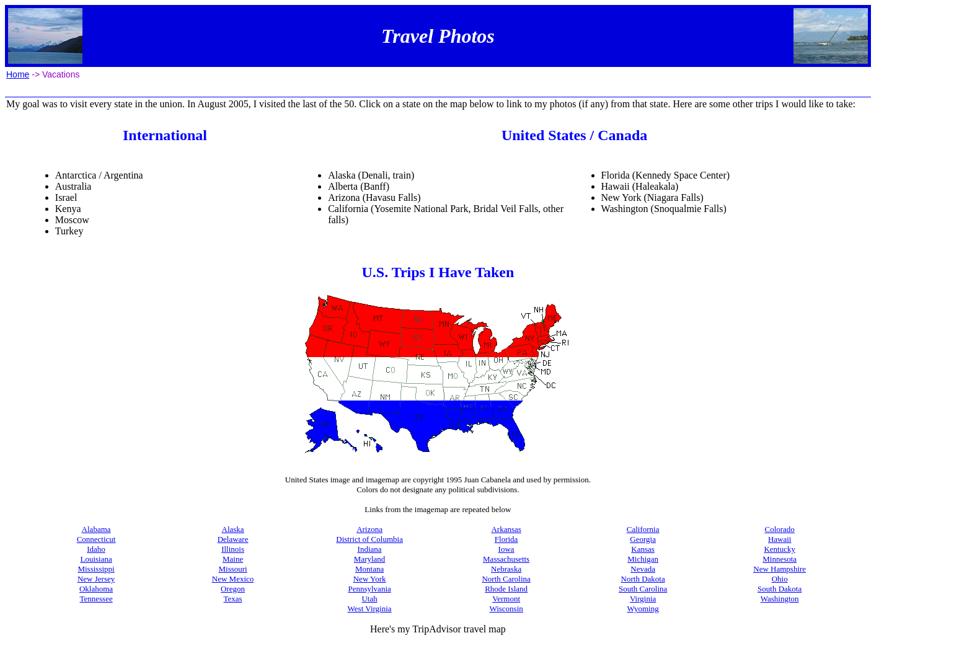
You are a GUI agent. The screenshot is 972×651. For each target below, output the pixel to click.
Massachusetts (506, 559)
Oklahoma (96, 588)
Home (17, 74)
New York (369, 578)
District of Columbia (369, 539)
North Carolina (506, 578)
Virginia (643, 598)
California (643, 529)
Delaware (233, 539)
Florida (506, 539)
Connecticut (96, 539)
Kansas (643, 549)
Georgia (643, 539)
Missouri (232, 569)
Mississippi (95, 569)
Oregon (233, 588)
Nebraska (506, 569)
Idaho (96, 549)
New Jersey (96, 578)
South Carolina (643, 588)
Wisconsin (506, 608)
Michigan (642, 559)
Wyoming (643, 608)
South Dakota (780, 588)
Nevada (642, 569)
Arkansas (506, 529)
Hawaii (780, 539)
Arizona (369, 529)
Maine (233, 559)
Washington (780, 598)
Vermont (506, 598)
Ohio (780, 578)
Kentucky (779, 549)
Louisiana (96, 559)
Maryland (370, 559)
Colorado (779, 529)
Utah (369, 598)
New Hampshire (779, 569)
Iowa (506, 549)
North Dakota (643, 578)
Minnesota (779, 559)
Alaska (233, 529)
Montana (369, 569)
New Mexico (233, 578)
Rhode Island (506, 588)
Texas (233, 598)
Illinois (232, 549)
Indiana (370, 549)
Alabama (96, 529)
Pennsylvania (369, 588)
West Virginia (370, 608)
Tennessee (95, 598)
